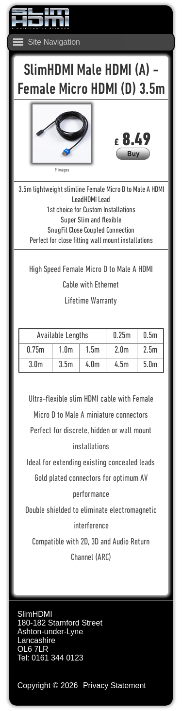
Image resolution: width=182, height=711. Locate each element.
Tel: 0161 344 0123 (50, 658)
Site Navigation (54, 42)
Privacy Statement (114, 685)
